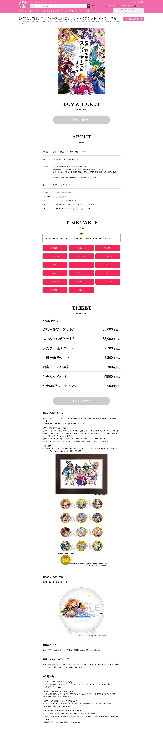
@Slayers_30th (61, 197)
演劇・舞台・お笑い (53, 11)
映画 (87, 11)
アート (71, 11)
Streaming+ (94, 11)
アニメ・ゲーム (79, 11)
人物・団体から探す (126, 6)
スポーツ (35, 11)
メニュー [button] (139, 6)
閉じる (142, 9)
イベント (42, 11)
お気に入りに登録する (135, 19)
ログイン (133, 2)
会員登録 (140, 2)
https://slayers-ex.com (63, 193)
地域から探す (98, 6)
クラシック (64, 11)
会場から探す (111, 6)
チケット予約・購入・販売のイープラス (41, 2)
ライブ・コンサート (25, 11)
